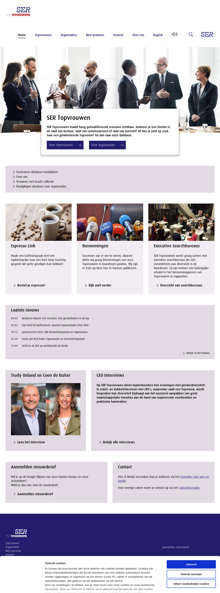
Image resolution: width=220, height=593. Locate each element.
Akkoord (191, 539)
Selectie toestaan (191, 549)
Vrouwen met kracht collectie (35, 181)
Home (22, 35)
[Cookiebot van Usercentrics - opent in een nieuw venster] (22, 586)
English (158, 35)
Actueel (118, 35)
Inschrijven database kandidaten (37, 172)
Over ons (138, 35)
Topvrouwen (43, 35)
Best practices (95, 35)
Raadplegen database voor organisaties (41, 186)
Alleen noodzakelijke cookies (191, 559)
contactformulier (189, 488)
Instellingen (185, 586)
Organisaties (69, 35)
